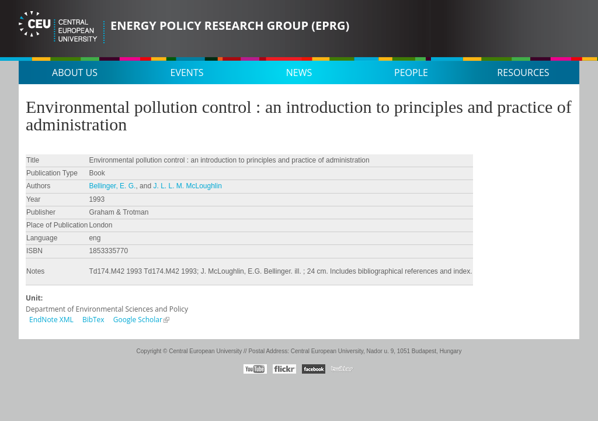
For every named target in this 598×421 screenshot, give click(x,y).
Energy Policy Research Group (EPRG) (229, 25)
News (299, 72)
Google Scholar (137, 320)
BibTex (93, 320)
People (411, 72)
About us (75, 72)
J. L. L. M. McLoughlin (187, 186)
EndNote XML (51, 320)
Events (187, 72)
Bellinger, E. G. (112, 186)
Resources (523, 72)
